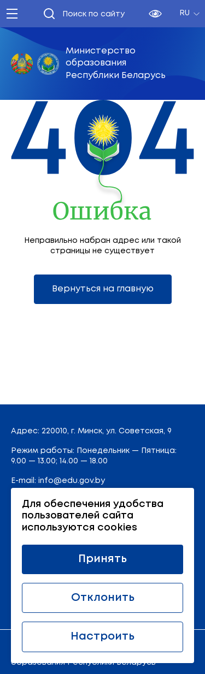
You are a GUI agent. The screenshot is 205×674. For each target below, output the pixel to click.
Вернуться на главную (103, 289)
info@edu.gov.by (71, 481)
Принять (102, 559)
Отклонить (102, 598)
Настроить (102, 636)
